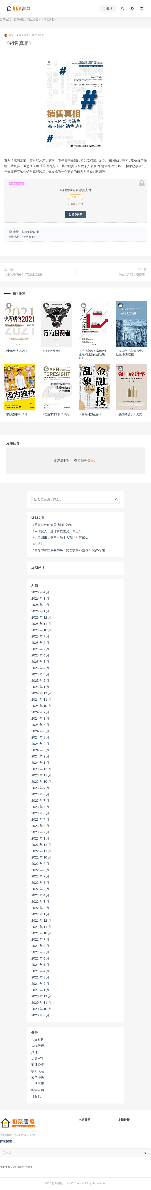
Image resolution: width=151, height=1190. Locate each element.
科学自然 (37, 1090)
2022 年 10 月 (41, 857)
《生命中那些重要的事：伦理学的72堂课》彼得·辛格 (68, 550)
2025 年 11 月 (41, 624)
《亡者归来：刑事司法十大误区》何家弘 (59, 537)
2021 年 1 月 (40, 990)
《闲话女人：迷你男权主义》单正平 (56, 531)
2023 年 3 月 (40, 826)
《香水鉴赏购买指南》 (132, 274)
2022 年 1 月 (40, 914)
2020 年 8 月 (40, 1015)
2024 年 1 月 (40, 762)
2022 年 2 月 (40, 908)
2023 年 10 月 (41, 781)
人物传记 (37, 1046)
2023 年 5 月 (40, 813)
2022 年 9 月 (40, 863)
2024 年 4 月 (40, 743)
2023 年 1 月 (40, 838)
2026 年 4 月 (40, 592)
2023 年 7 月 (40, 800)
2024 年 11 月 (41, 699)
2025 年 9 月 (40, 636)
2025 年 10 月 (41, 630)
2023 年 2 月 (40, 832)
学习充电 (37, 1071)
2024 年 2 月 (40, 756)
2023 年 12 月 (41, 769)
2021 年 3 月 (40, 977)
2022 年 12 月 (41, 845)
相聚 (9, 35)
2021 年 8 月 (40, 946)
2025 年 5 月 (40, 661)
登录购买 (75, 214)
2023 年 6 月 (40, 807)
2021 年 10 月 (41, 933)
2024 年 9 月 (40, 712)
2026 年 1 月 (40, 611)
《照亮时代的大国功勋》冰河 (51, 525)
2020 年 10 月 (41, 1009)
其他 (34, 1052)
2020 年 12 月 (41, 996)
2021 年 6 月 (40, 958)
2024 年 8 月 (40, 718)
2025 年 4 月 (40, 668)
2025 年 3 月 (40, 674)
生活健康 (37, 1083)
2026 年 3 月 (40, 598)
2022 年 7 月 (40, 876)
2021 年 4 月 (40, 971)
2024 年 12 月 (41, 693)
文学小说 (37, 1077)
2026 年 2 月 (40, 605)
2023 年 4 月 (40, 819)
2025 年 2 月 (40, 680)
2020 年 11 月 (41, 1002)
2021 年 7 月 (40, 952)
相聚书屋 (19, 19)
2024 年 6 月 (40, 731)
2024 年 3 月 (40, 750)
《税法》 (37, 544)
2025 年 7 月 (40, 649)
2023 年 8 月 (40, 794)
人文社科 (37, 1039)
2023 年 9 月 (40, 788)
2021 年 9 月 (40, 939)
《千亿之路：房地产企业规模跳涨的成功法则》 (93, 354)
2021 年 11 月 (41, 927)
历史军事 (37, 1058)
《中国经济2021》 (16, 351)
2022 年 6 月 (40, 882)
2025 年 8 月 (40, 642)
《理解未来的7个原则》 (56, 414)
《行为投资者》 (51, 351)
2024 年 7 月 (40, 725)
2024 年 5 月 (40, 737)
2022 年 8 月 (40, 870)
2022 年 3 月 (40, 901)
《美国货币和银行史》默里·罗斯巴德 (130, 352)
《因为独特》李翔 (15, 414)
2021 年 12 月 (41, 920)
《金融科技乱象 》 (91, 414)
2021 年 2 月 (40, 983)
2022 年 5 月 (40, 889)
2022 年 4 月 (40, 895)
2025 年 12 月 (41, 617)
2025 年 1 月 (40, 687)
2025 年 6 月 (40, 655)
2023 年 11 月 (41, 775)
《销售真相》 (28, 236)
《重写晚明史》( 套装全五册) (23, 274)
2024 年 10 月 (41, 706)
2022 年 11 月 (41, 851)
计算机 (36, 1096)
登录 (90, 460)
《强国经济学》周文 (129, 414)
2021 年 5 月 (40, 964)
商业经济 (32, 19)
